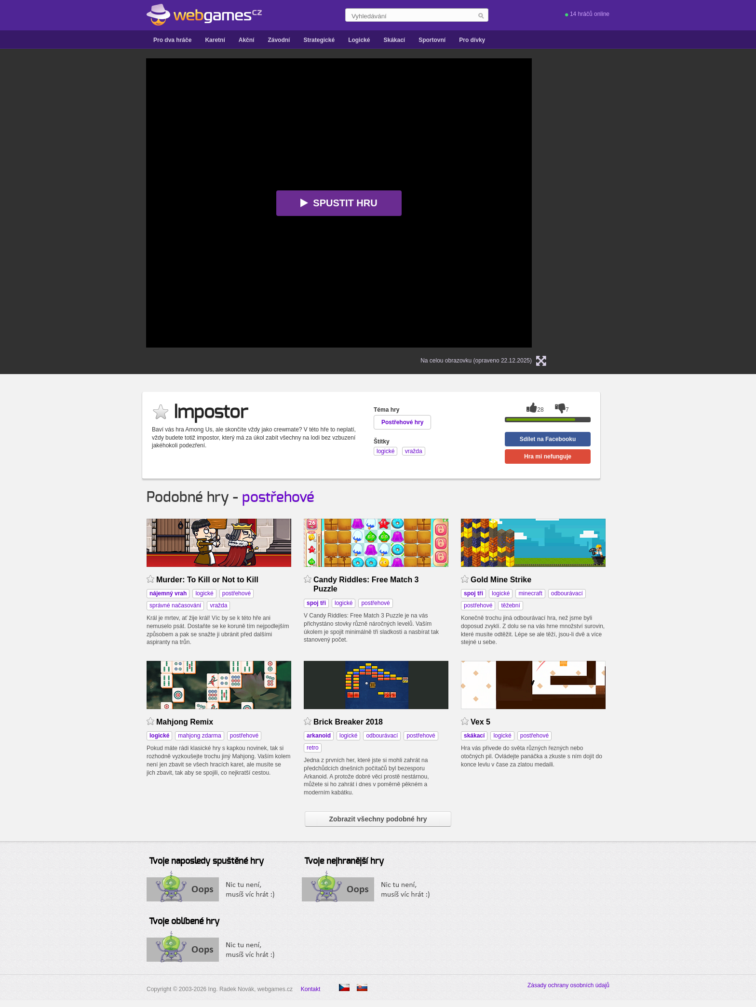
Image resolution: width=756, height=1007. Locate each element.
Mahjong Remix (184, 722)
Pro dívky (472, 40)
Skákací (394, 40)
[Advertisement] (50, 203)
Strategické (319, 40)
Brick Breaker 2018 (348, 722)
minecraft (530, 593)
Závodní (279, 40)
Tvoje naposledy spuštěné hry (206, 861)
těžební (510, 605)
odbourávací (567, 593)
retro (313, 747)
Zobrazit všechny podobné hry (378, 819)
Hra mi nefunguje (547, 456)
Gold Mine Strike (501, 580)
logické (204, 593)
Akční (247, 40)
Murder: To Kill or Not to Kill (207, 580)
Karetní (215, 40)
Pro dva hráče (172, 40)
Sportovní (432, 40)
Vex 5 (480, 722)
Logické (359, 40)
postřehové (278, 497)
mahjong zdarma (199, 735)
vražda (218, 605)
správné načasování (175, 605)
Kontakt (311, 989)
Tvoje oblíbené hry (184, 921)
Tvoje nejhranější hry (344, 861)
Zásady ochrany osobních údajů (568, 985)
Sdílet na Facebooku (548, 439)
